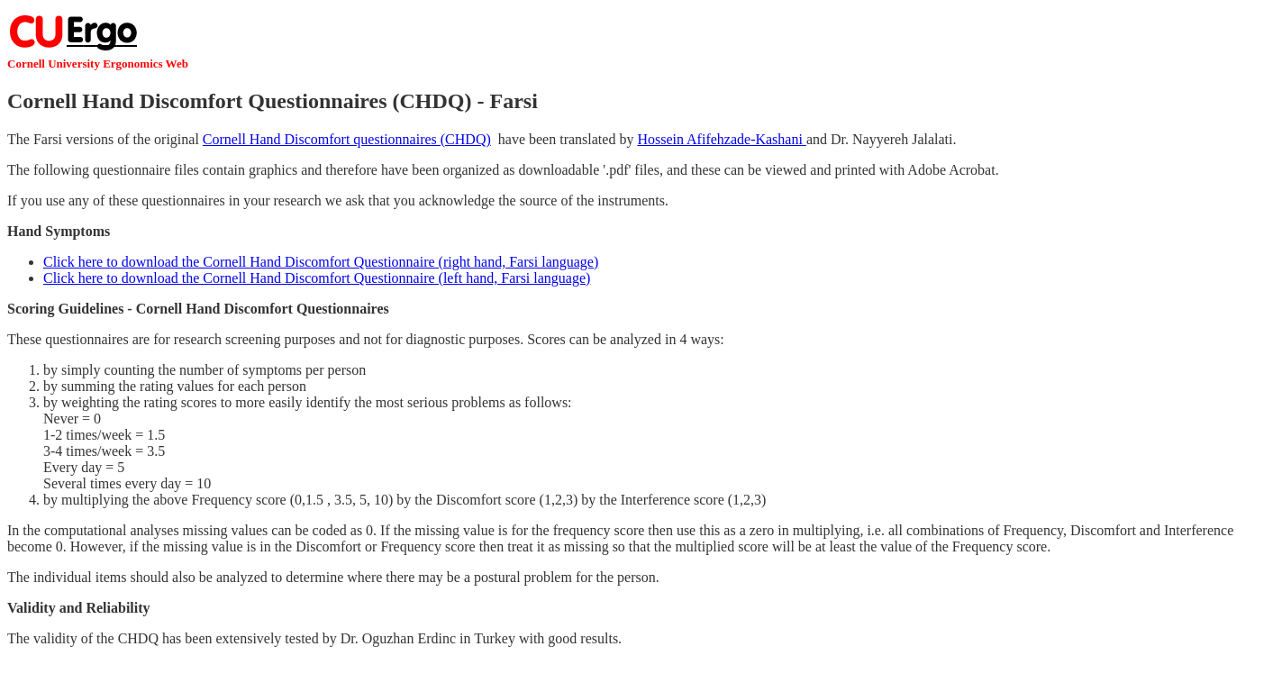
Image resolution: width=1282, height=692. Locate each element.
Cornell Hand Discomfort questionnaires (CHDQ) (347, 139)
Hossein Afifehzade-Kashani (721, 139)
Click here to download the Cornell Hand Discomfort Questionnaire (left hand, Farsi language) (316, 278)
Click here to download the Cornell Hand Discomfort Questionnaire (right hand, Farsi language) (320, 261)
